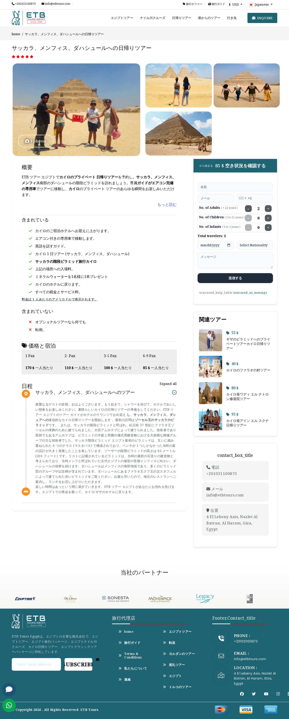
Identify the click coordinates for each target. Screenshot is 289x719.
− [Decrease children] (248, 218)
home (16, 34)
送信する (235, 278)
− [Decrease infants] (248, 227)
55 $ (232, 332)
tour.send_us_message (250, 293)
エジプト (172, 676)
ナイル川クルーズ (152, 18)
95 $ (232, 414)
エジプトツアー (122, 18)
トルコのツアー (177, 687)
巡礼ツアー (174, 665)
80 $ (232, 387)
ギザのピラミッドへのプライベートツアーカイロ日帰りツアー (248, 343)
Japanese (259, 4)
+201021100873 (24, 3)
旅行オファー (192, 4)
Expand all (168, 384)
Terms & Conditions (130, 655)
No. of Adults (218, 207)
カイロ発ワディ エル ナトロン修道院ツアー (247, 396)
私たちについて (132, 668)
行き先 (232, 18)
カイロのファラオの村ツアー (248, 370)
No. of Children (222, 217)
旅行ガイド (216, 4)
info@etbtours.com (56, 3)
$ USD (234, 4)
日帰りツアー (181, 18)
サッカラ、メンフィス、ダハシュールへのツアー (85, 392)
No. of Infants (219, 226)
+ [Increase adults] (268, 208)
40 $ (232, 363)
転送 (169, 643)
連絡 (124, 679)
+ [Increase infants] (268, 227)
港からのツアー (209, 18)
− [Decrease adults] (248, 208)
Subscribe (78, 664)
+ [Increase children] (268, 218)
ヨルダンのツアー (179, 654)
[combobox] (242, 198)
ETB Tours (89, 709)
